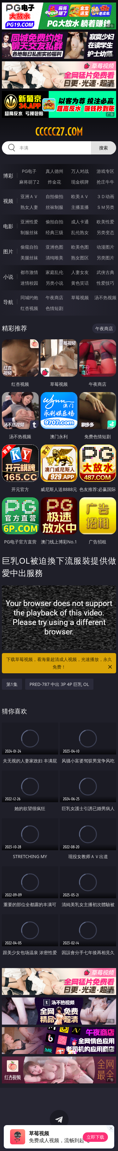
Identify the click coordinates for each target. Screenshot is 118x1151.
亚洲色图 (54, 247)
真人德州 (54, 171)
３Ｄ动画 (105, 196)
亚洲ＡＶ (29, 196)
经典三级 (54, 232)
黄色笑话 (80, 283)
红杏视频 (29, 308)
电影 (8, 226)
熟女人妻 (29, 207)
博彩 (8, 175)
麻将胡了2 (29, 182)
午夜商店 (54, 297)
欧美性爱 (105, 222)
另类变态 (105, 232)
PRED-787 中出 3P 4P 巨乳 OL (59, 684)
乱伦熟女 (80, 232)
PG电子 (29, 171)
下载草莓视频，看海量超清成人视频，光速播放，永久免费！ (59, 663)
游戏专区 (105, 171)
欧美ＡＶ (80, 196)
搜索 (103, 148)
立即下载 (95, 1137)
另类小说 (54, 283)
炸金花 (54, 182)
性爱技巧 (105, 283)
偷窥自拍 (29, 247)
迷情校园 (29, 283)
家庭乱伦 (54, 272)
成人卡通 (80, 222)
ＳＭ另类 (105, 207)
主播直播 (80, 207)
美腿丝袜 (29, 258)
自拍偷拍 (54, 196)
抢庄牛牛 (105, 182)
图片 (8, 251)
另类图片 (105, 258)
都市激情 (29, 272)
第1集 (12, 684)
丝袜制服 (54, 207)
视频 (8, 200)
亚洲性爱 (29, 222)
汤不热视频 (105, 297)
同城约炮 (29, 297)
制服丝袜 (29, 232)
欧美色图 (80, 247)
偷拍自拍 (54, 222)
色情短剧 (54, 308)
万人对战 (80, 171)
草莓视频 (80, 297)
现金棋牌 (80, 182)
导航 (8, 302)
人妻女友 (80, 272)
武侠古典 (105, 272)
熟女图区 (80, 258)
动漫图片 (105, 247)
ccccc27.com (59, 131)
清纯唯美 (54, 258)
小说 (8, 276)
